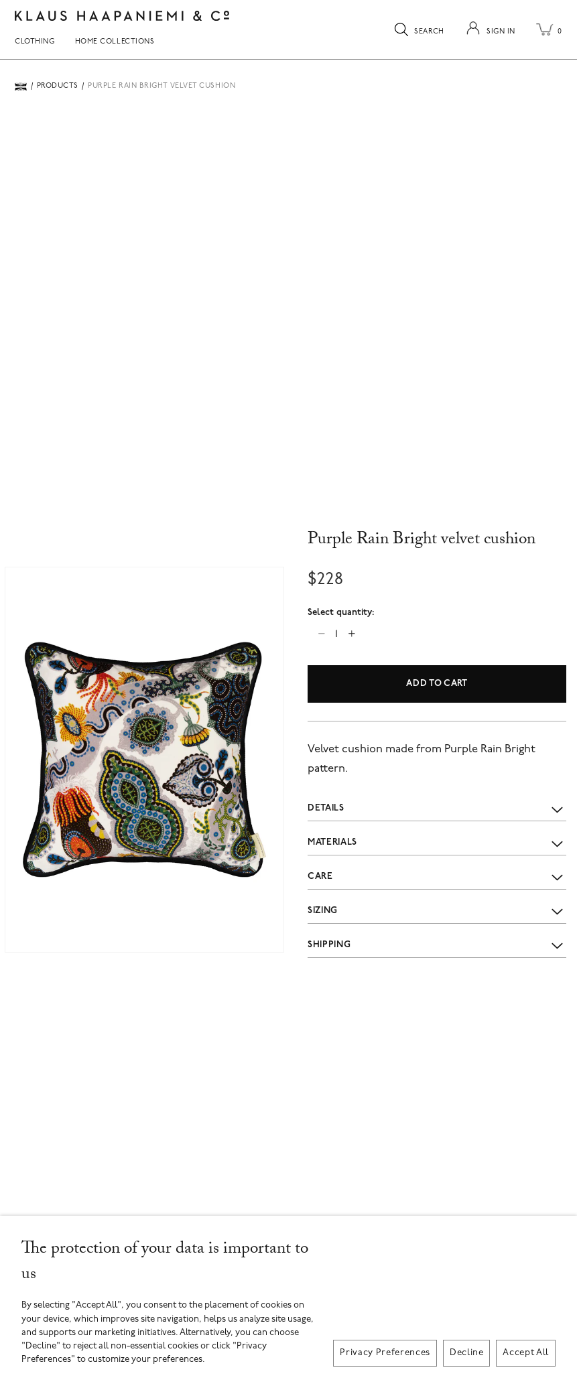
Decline (467, 1352)
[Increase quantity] (351, 633)
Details (437, 809)
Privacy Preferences (385, 1352)
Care (437, 877)
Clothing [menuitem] (34, 42)
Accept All (526, 1352)
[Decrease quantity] (321, 633)
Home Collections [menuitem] (115, 42)
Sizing (437, 911)
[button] (144, 760)
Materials (437, 843)
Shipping (437, 945)
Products (57, 86)
